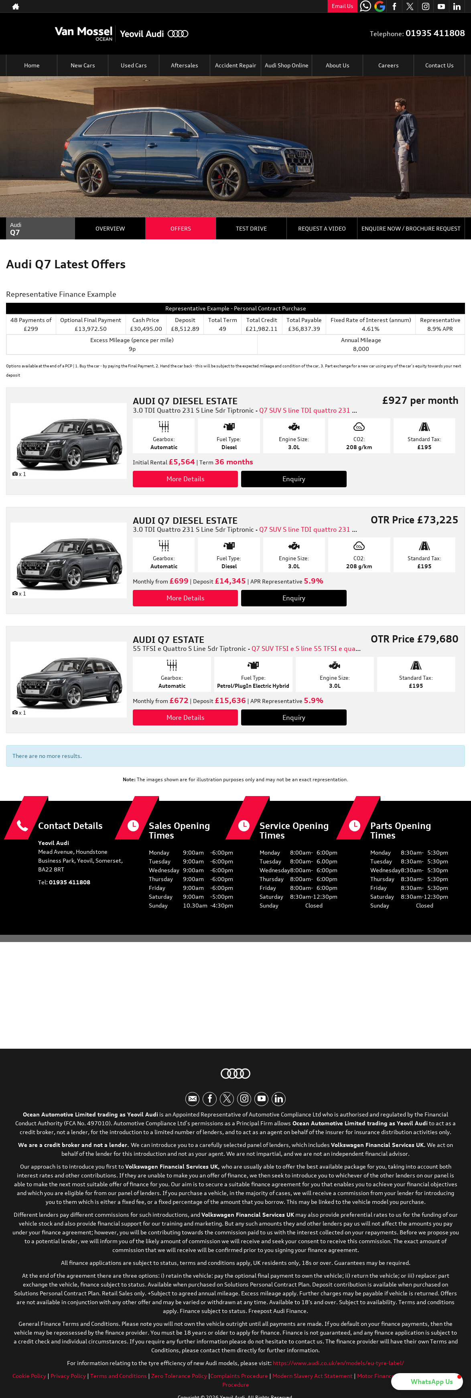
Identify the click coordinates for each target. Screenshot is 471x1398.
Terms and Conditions (118, 1378)
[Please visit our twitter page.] (410, 6)
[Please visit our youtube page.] (441, 6)
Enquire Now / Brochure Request (411, 228)
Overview (110, 228)
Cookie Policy (29, 1378)
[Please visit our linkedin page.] (457, 6)
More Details (185, 479)
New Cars (83, 65)
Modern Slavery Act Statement (312, 1378)
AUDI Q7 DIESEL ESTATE (185, 400)
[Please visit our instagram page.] (425, 6)
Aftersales (184, 65)
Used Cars (134, 65)
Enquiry (293, 479)
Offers (181, 228)
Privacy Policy (68, 1378)
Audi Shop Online (287, 65)
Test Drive (251, 228)
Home (32, 65)
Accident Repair (235, 65)
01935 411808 (289, 6)
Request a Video (322, 228)
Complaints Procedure (239, 1378)
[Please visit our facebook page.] (394, 6)
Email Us (342, 6)
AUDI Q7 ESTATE (168, 639)
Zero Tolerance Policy (179, 1378)
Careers (388, 65)
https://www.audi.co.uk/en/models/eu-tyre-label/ (338, 1365)
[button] (427, 1381)
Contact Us (439, 65)
